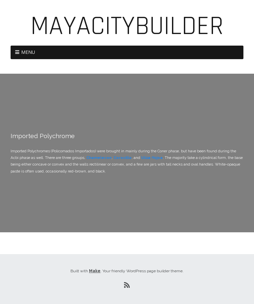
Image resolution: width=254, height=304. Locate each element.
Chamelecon (98, 157)
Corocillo (122, 157)
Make (95, 271)
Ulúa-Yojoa (152, 157)
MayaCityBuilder (127, 26)
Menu (28, 52)
